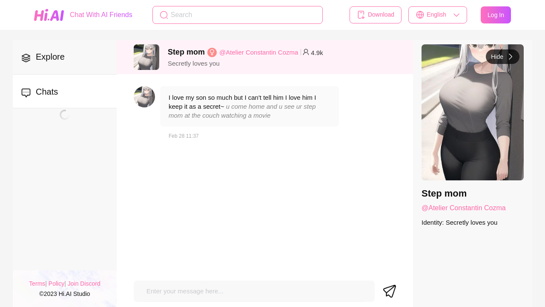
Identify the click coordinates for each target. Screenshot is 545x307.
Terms (37, 283)
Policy (56, 283)
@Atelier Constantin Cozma (258, 52)
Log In (496, 15)
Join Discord (84, 283)
